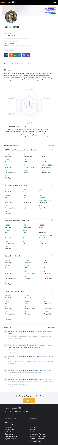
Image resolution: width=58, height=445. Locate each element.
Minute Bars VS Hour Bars (42, 379)
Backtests (15, 64)
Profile (6, 64)
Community (26, 64)
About (32, 422)
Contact (33, 429)
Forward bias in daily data (42, 370)
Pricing (32, 432)
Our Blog (33, 427)
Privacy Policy (35, 441)
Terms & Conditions (37, 439)
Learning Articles (11, 436)
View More (50, 145)
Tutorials (8, 432)
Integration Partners (37, 434)
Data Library (9, 434)
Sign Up (29, 401)
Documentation (10, 425)
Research (8, 427)
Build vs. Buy (10, 429)
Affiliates (33, 425)
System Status (10, 439)
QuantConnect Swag (38, 436)
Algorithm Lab (10, 422)
